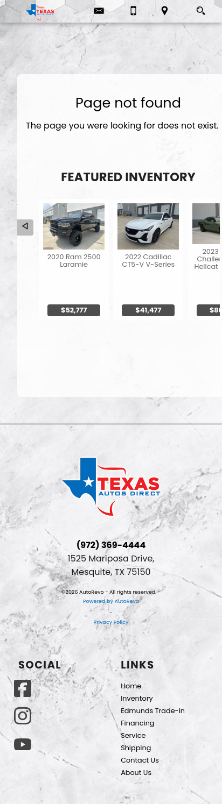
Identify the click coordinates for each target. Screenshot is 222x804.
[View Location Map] (165, 11)
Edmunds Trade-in (153, 710)
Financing (137, 723)
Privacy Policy (111, 621)
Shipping (136, 747)
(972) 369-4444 (111, 545)
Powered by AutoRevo (111, 600)
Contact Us (140, 760)
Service (133, 735)
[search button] (200, 8)
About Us (136, 772)
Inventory (136, 698)
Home (131, 686)
